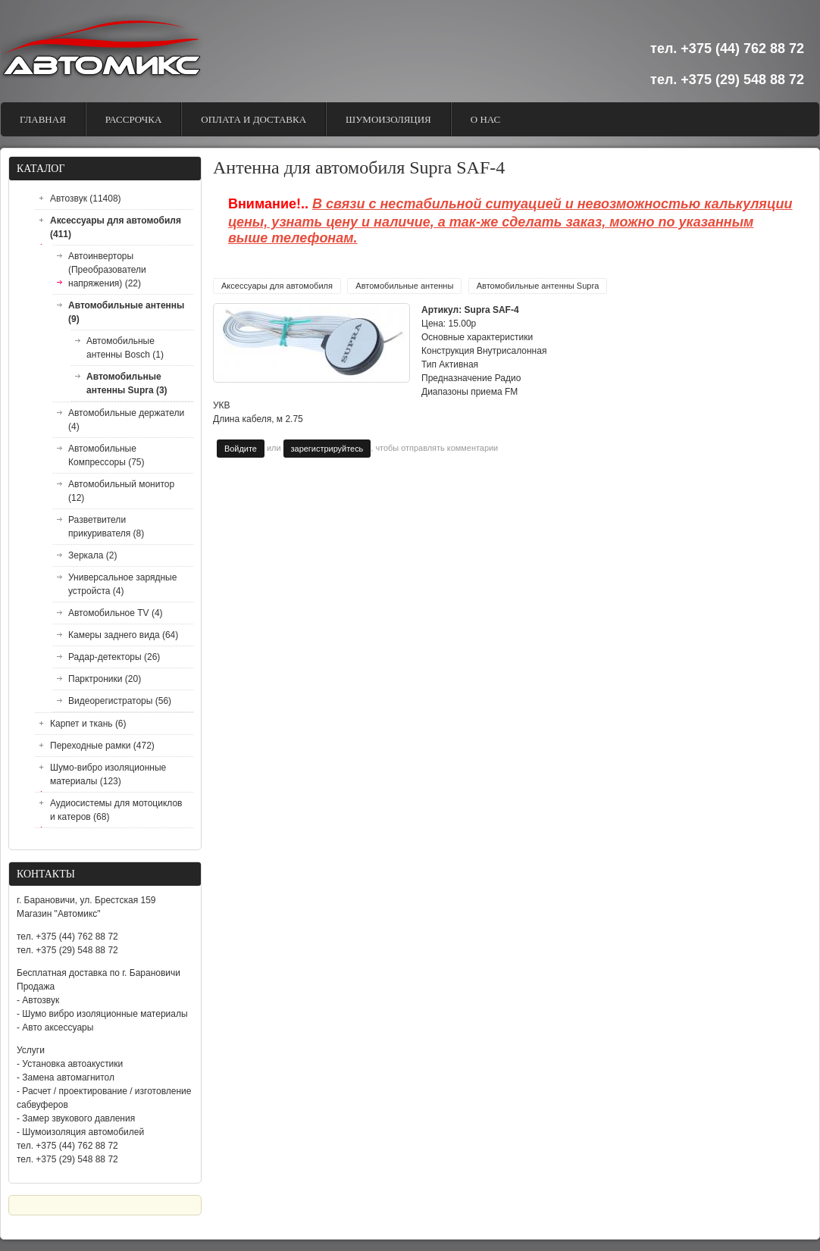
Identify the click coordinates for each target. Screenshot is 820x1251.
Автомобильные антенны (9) (126, 312)
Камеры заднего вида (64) (123, 635)
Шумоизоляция (388, 119)
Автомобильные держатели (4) (126, 420)
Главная (43, 119)
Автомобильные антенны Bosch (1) (125, 348)
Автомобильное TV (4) (115, 613)
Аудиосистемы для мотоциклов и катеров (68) (116, 810)
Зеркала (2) (92, 555)
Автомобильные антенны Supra (538, 285)
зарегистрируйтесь (327, 448)
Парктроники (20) (104, 679)
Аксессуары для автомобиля (277, 285)
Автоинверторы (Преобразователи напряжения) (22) (107, 270)
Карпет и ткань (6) (88, 723)
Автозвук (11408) (85, 198)
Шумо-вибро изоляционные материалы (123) (108, 774)
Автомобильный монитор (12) (121, 491)
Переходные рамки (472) (102, 745)
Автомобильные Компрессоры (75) (106, 455)
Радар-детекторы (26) (114, 657)
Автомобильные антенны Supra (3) (126, 383)
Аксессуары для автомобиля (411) (115, 227)
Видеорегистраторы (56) (119, 701)
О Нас (485, 119)
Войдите (240, 448)
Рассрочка (133, 119)
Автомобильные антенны (404, 285)
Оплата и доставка (253, 119)
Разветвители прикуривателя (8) (106, 526)
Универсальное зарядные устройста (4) (122, 584)
